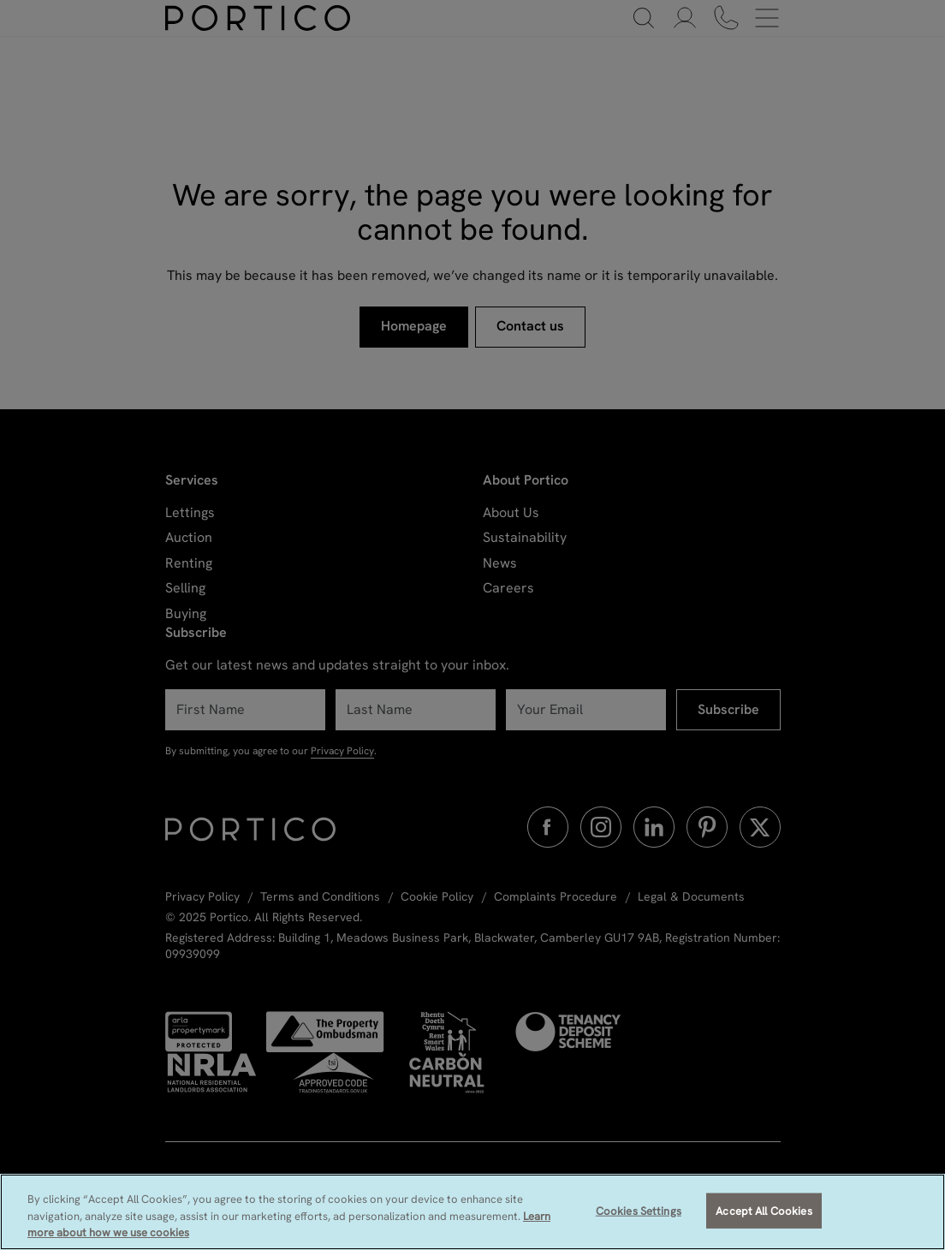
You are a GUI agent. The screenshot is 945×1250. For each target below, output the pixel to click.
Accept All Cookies (763, 1210)
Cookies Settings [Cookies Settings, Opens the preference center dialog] (638, 1210)
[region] (472, 1212)
